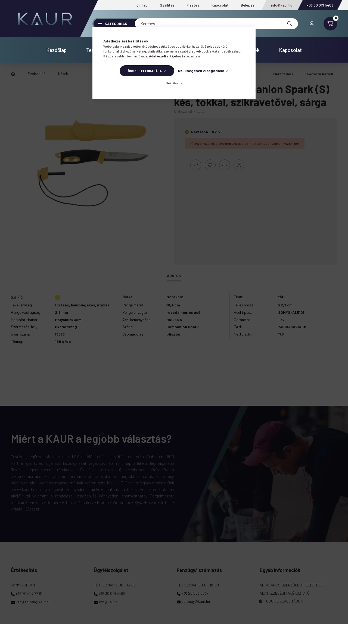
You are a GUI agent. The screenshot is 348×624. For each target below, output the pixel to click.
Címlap (142, 5)
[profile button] (312, 23)
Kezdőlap (56, 50)
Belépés (247, 5)
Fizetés (193, 5)
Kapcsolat (220, 5)
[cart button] (330, 23)
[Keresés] (216, 23)
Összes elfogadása (145, 71)
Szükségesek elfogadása (201, 70)
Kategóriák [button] (112, 23)
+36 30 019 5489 (319, 5)
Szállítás (167, 5)
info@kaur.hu (281, 5)
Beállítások (174, 83)
